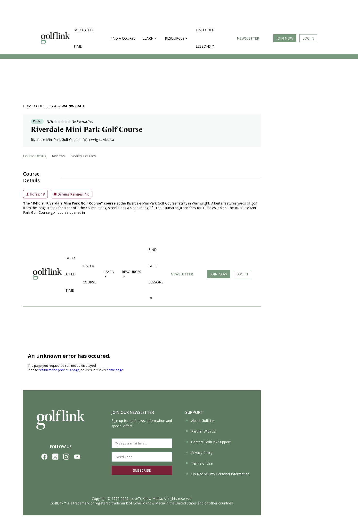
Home (28, 106)
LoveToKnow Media (146, 498)
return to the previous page (59, 370)
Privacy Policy (198, 452)
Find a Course (122, 38)
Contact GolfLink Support (208, 442)
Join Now (285, 38)
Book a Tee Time (83, 38)
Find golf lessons (205, 38)
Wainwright (73, 106)
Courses (43, 106)
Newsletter (248, 38)
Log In (308, 38)
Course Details (34, 155)
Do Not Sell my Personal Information (217, 474)
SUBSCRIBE (142, 470)
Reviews (58, 155)
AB (56, 106)
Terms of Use (199, 463)
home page (114, 370)
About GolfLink (199, 420)
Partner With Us (200, 431)
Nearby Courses (83, 155)
